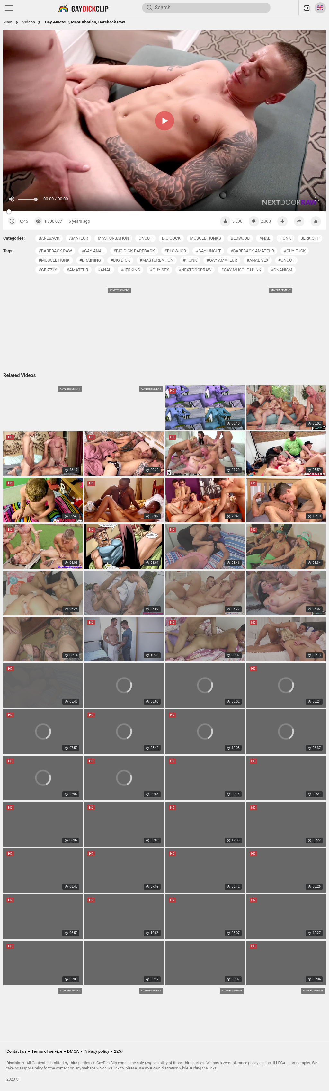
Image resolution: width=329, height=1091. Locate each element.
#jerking (130, 269)
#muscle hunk (54, 260)
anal (264, 238)
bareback (49, 238)
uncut (145, 238)
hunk (285, 238)
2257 (118, 1051)
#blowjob (175, 250)
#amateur (77, 269)
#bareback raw (55, 250)
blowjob (240, 238)
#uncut (286, 260)
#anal (104, 269)
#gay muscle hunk (241, 269)
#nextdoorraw (195, 269)
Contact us (16, 1051)
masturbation (113, 238)
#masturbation (156, 260)
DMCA (73, 1051)
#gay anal (93, 250)
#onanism (281, 269)
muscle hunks (205, 238)
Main (8, 22)
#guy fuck (295, 250)
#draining (90, 260)
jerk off (310, 238)
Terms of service (46, 1051)
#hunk (190, 260)
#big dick (120, 260)
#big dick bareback (134, 250)
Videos (28, 22)
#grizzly (48, 269)
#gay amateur (222, 260)
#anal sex (258, 260)
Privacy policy (96, 1051)
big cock (171, 238)
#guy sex (159, 269)
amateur (78, 238)
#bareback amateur (252, 250)
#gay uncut (208, 250)
